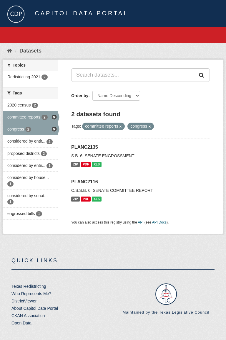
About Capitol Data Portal (34, 308)
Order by (79, 95)
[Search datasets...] (132, 75)
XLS (97, 164)
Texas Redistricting (28, 286)
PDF (86, 164)
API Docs (159, 222)
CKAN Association (28, 315)
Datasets (30, 51)
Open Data (21, 323)
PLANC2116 (84, 181)
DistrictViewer (23, 301)
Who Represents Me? (31, 293)
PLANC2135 (84, 147)
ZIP (75, 164)
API (140, 222)
